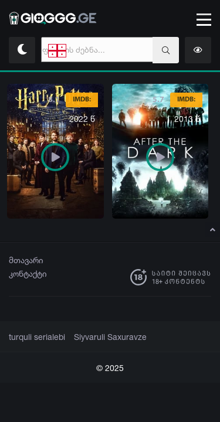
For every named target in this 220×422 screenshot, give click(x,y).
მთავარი (26, 260)
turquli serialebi (35, 337)
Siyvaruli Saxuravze (103, 337)
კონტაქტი (28, 273)
